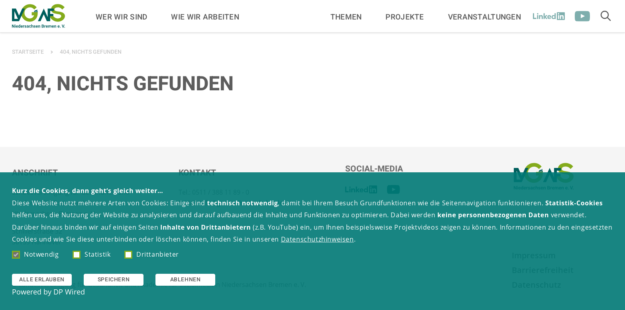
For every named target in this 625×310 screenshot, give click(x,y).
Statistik (91, 254)
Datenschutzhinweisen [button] (317, 239)
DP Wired (69, 291)
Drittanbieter (151, 254)
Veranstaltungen (484, 16)
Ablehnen (185, 279)
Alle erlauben (42, 279)
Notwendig (35, 254)
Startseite (28, 52)
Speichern (114, 279)
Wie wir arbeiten (205, 16)
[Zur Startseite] (38, 16)
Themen (346, 16)
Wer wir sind (121, 16)
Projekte (404, 16)
